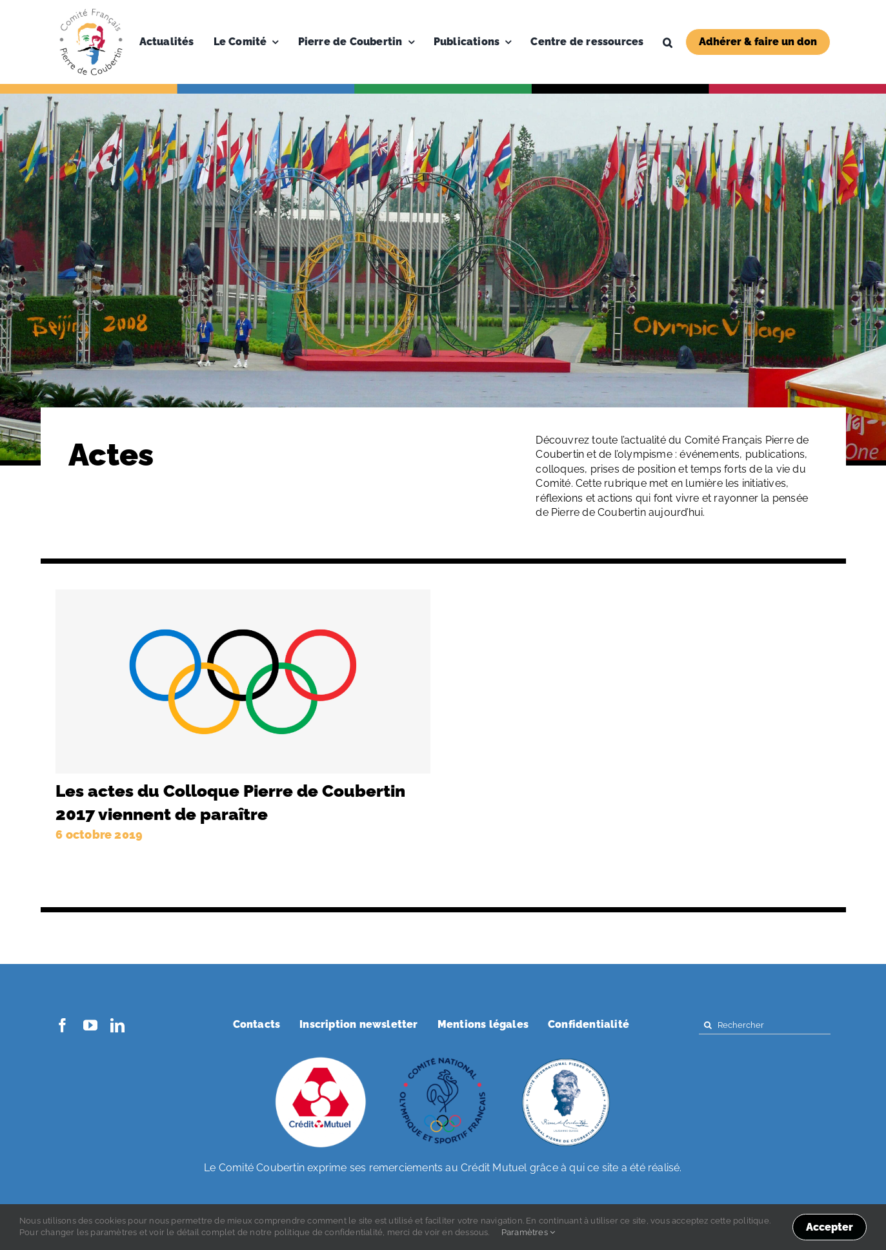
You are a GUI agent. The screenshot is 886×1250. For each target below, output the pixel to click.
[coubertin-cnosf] (443, 1058)
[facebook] (62, 1025)
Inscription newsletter (358, 1024)
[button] (668, 42)
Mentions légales (483, 1024)
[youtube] (90, 1025)
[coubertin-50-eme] (566, 1058)
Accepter (829, 1227)
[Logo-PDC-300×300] (90, 11)
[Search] (708, 1025)
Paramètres (528, 1232)
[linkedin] (117, 1025)
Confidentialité (588, 1024)
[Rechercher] (765, 1025)
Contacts (257, 1024)
